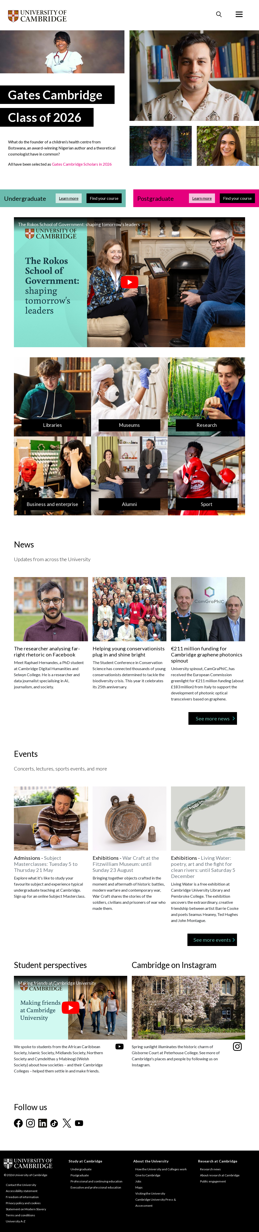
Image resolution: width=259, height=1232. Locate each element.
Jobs (138, 1181)
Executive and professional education (96, 1187)
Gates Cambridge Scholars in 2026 (82, 164)
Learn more (70, 198)
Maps (139, 1187)
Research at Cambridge (217, 1161)
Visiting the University (150, 1193)
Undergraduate (81, 1169)
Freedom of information (22, 1197)
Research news (210, 1169)
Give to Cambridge (147, 1175)
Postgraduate (80, 1175)
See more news (213, 718)
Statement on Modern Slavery (26, 1209)
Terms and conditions (20, 1215)
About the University (150, 1161)
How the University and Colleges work (161, 1169)
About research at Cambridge (220, 1175)
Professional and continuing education (96, 1181)
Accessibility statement (21, 1191)
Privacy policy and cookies (23, 1203)
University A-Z (15, 1221)
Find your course (106, 198)
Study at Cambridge (85, 1161)
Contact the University (21, 1185)
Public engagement (213, 1181)
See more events (212, 940)
